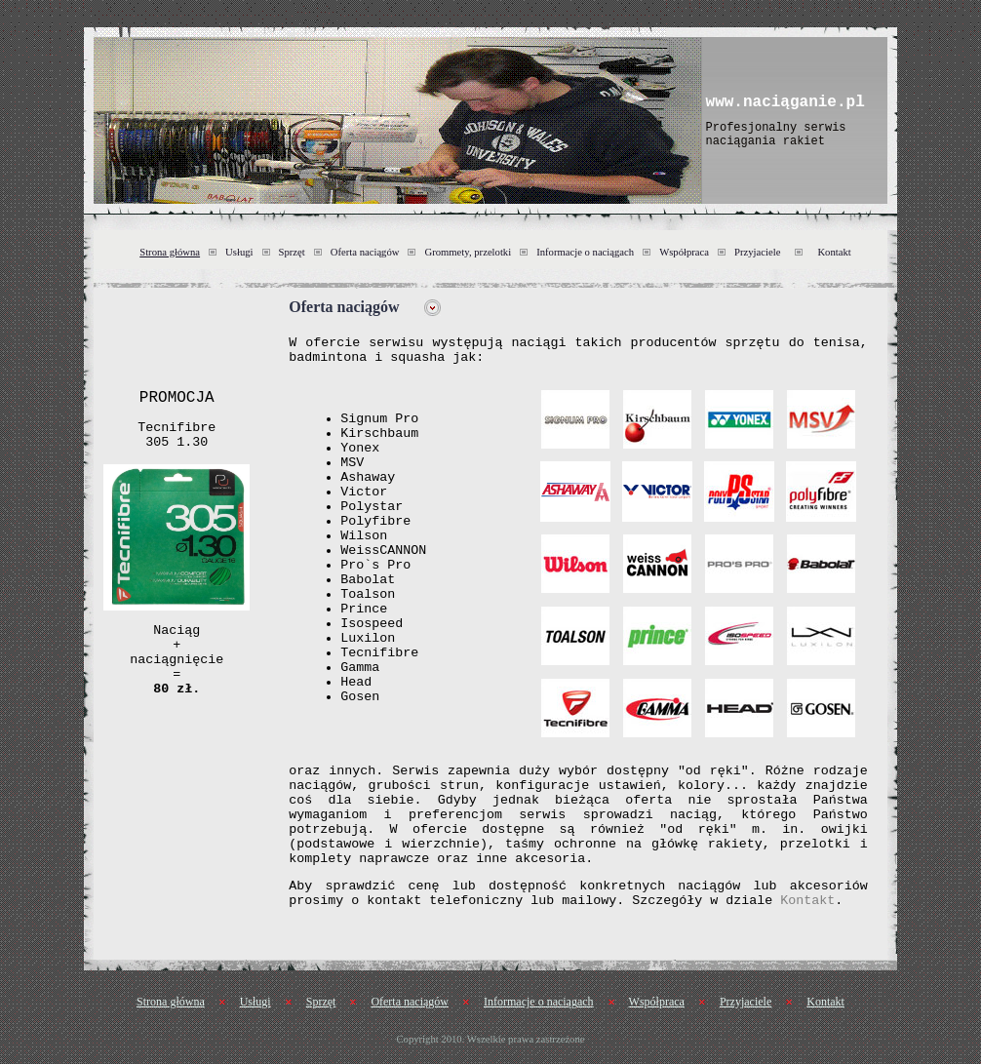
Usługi (239, 252)
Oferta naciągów (365, 252)
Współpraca (684, 252)
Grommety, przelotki (467, 252)
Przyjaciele (757, 252)
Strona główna (169, 252)
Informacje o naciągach (585, 252)
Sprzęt (292, 252)
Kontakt (833, 252)
